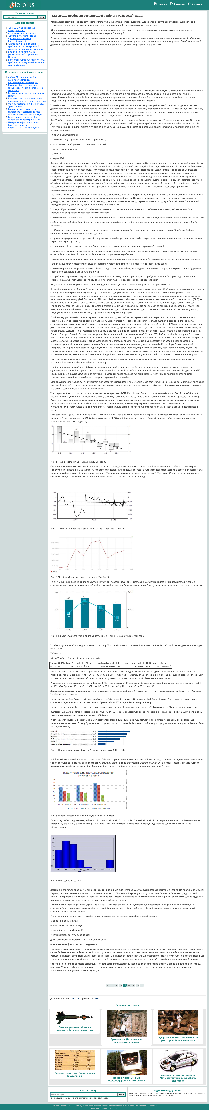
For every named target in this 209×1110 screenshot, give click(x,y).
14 (116, 985)
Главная (162, 4)
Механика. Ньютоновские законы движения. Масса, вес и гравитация (27, 99)
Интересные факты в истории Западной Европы (23, 123)
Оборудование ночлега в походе (25, 114)
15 (121, 985)
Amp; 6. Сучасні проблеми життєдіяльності (22, 29)
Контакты (196, 4)
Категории (179, 4)
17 (129, 985)
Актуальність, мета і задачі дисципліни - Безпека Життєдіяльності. (22, 38)
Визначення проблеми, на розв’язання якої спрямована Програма (23, 54)
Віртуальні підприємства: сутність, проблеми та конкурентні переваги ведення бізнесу (26, 62)
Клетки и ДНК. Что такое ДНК (23, 127)
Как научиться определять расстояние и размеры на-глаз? (24, 110)
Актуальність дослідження (22, 33)
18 (133, 985)
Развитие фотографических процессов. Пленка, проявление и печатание (25, 88)
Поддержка (153, 1106)
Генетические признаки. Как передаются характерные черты (24, 118)
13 (112, 985)
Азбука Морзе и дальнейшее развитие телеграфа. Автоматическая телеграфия (23, 80)
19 (137, 985)
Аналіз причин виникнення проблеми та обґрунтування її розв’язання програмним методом (25, 46)
